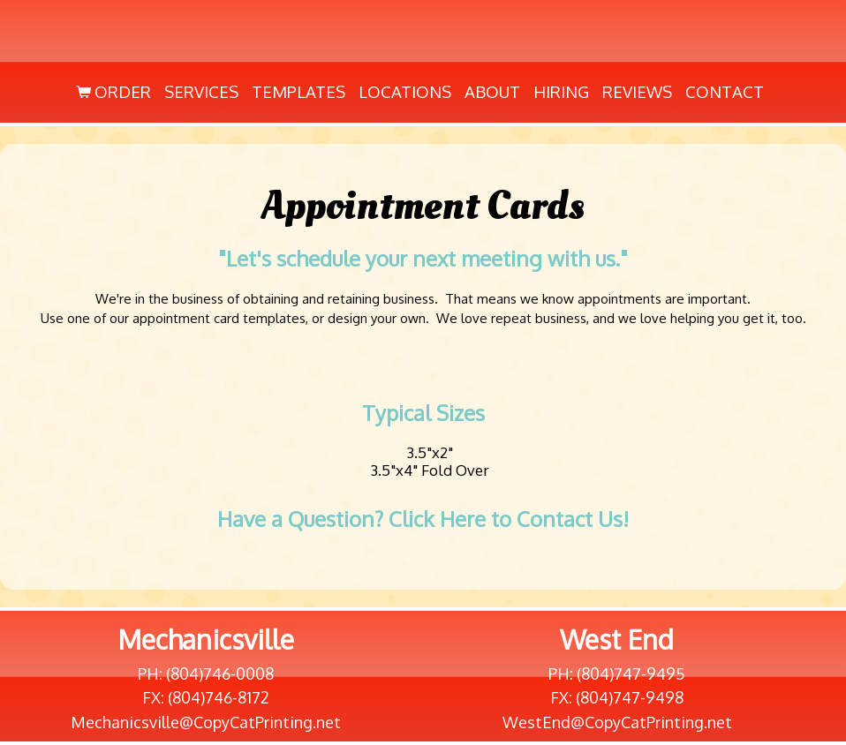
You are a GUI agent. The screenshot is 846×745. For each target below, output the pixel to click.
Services (201, 91)
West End (617, 639)
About (492, 91)
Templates (298, 91)
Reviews (637, 91)
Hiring (561, 91)
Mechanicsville (205, 639)
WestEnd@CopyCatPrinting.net (617, 722)
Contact (724, 91)
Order (111, 91)
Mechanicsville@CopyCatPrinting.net (206, 722)
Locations (405, 91)
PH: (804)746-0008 (206, 673)
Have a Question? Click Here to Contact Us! (423, 518)
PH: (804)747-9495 (616, 673)
